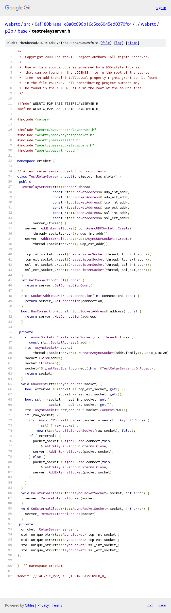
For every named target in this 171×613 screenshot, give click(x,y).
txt (150, 605)
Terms (57, 605)
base (22, 31)
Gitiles (29, 605)
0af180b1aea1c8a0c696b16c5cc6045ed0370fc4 (83, 24)
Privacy (43, 605)
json (162, 605)
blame (132, 43)
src (27, 24)
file (106, 43)
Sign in (161, 7)
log (119, 43)
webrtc (12, 24)
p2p (9, 31)
